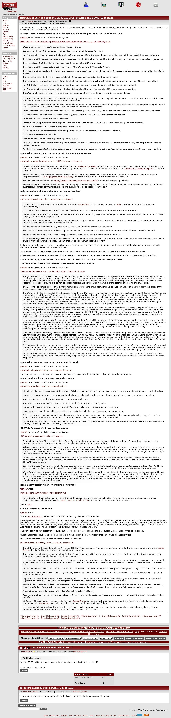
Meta (5, 66)
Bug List (6, 86)
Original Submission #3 (70, 616)
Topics (5, 27)
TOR (4, 90)
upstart (23, 38)
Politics (5, 68)
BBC (29, 504)
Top (137, 631)
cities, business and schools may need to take (75, 181)
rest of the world (34, 516)
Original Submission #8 (29, 618)
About (5, 21)
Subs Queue (8, 41)
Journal (84, 651)
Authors (6, 30)
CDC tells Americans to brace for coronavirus (41, 436)
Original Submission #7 (151, 616)
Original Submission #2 (50, 616)
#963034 (76, 651)
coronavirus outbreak (86, 166)
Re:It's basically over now (46, 647)
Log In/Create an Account (119, 631)
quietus (23, 512)
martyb (30, 21)
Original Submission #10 (70, 618)
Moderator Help (27, 706)
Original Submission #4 (90, 616)
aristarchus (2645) (29, 692)
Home (46, 715)
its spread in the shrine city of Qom (73, 500)
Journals (6, 25)
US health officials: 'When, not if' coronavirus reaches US (46, 543)
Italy (119, 204)
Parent (24, 671)
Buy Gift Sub (8, 43)
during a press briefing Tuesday (58, 177)
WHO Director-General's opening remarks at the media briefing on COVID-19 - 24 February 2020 (65, 42)
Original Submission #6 (131, 616)
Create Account (9, 45)
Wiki (4, 81)
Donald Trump (79, 601)
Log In (5, 48)
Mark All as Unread (155, 638)
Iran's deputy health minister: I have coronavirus (43, 493)
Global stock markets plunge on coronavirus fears (43, 386)
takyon (23, 489)
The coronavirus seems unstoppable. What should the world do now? (52, 271)
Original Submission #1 (29, 616)
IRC (4, 79)
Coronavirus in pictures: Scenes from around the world (45, 370)
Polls (4, 34)
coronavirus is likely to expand (139, 168)
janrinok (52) (27, 651)
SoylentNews (9, 7)
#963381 (77, 692)
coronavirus (83, 204)
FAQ (4, 23)
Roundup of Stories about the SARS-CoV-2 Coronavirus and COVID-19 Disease (66, 18)
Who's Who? (8, 83)
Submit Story (8, 39)
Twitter (5, 77)
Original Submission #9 (50, 618)
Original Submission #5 (111, 616)
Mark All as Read (134, 638)
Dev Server (7, 88)
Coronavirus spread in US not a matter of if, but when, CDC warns (51, 161)
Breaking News (9, 59)
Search (5, 32)
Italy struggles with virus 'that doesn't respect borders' (46, 199)
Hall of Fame (8, 36)
